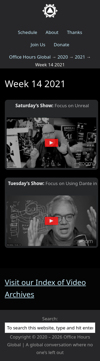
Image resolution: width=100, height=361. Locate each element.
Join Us (38, 44)
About (52, 32)
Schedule (27, 32)
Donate (61, 44)
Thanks (74, 32)
